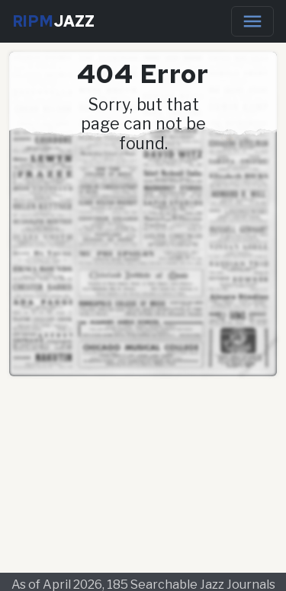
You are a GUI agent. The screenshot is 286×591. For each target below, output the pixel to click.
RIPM (53, 21)
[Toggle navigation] (252, 21)
